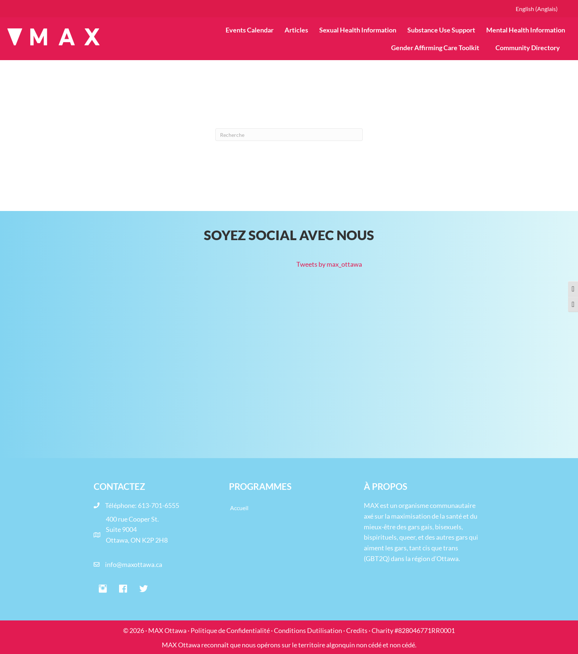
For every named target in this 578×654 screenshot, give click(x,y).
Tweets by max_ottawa (329, 264)
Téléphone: (121, 505)
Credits (357, 630)
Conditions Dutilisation (308, 630)
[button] (103, 589)
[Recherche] (289, 134)
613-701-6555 (158, 505)
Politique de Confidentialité (230, 630)
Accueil (239, 507)
